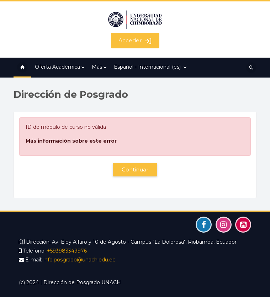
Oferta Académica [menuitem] (57, 67)
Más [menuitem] (97, 67)
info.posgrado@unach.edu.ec (79, 259)
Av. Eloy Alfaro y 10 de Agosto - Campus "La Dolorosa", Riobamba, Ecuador (144, 242)
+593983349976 (67, 251)
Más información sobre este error (71, 141)
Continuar (135, 169)
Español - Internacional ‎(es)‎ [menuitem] (147, 67)
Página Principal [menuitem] (22, 68)
